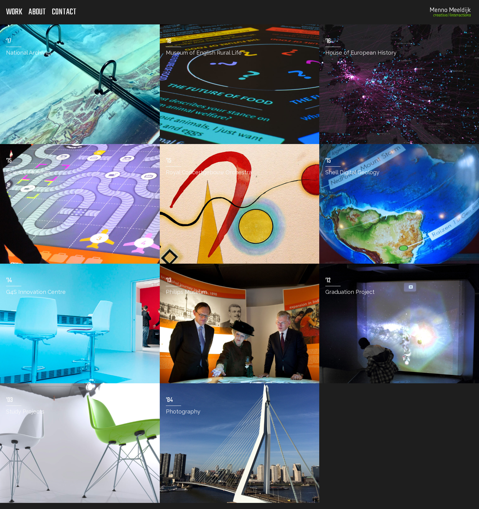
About (37, 12)
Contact (64, 12)
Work (14, 12)
